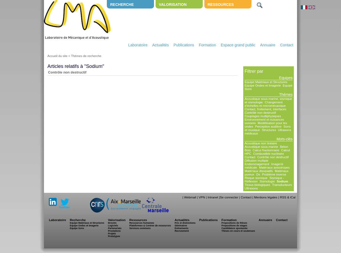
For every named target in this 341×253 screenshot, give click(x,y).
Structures (269, 130)
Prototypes (114, 236)
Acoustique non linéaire (261, 143)
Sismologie (267, 181)
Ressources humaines (141, 223)
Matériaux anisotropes (274, 167)
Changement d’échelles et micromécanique (265, 103)
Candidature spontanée (234, 228)
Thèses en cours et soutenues (238, 231)
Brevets (112, 223)
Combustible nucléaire (268, 153)
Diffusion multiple (256, 160)
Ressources (221, 4)
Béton (284, 146)
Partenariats (114, 228)
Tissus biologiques (257, 184)
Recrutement (181, 231)
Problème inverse (274, 174)
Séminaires (180, 225)
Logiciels (113, 225)
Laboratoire (137, 45)
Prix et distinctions (184, 223)
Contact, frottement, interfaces (265, 109)
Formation (207, 45)
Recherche (122, 4)
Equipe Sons (77, 228)
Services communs (140, 228)
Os (258, 174)
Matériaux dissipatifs (259, 171)
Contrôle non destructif (67, 72)
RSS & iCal (287, 197)
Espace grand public (238, 45)
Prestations (114, 231)
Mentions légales (265, 197)
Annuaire (267, 45)
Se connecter (229, 197)
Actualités (160, 45)
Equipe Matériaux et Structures (266, 82)
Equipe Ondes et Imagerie (263, 85)
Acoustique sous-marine (261, 146)
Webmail (190, 197)
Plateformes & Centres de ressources (150, 225)
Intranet (213, 197)
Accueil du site (57, 56)
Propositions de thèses (234, 223)
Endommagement (257, 164)
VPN (202, 197)
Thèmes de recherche (86, 56)
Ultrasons (251, 188)
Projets (112, 233)
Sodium (282, 181)
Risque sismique (256, 177)
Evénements (181, 228)
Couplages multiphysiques (263, 116)
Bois (248, 150)
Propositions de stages (234, 225)
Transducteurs (282, 184)
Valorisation (172, 4)
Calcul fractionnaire (266, 150)
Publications (183, 45)
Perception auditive (268, 126)
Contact (286, 45)
